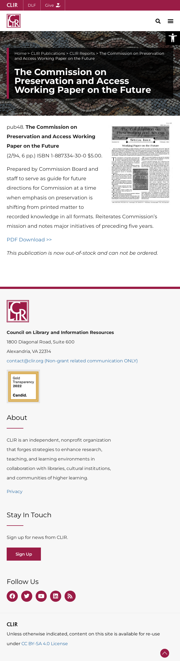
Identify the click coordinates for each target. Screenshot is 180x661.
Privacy (15, 491)
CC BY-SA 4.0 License (44, 643)
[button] (173, 38)
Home (20, 53)
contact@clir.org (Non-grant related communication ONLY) (72, 360)
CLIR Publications (48, 53)
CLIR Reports (82, 53)
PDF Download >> (29, 240)
